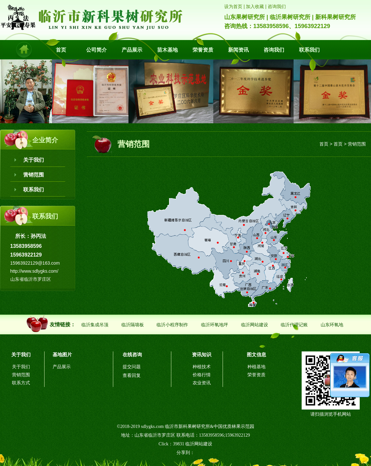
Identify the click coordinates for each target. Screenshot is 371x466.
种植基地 (256, 366)
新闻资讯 (238, 50)
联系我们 (309, 50)
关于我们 (33, 160)
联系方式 (21, 382)
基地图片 (62, 354)
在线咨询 (132, 354)
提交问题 (132, 366)
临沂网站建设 (254, 324)
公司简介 (96, 50)
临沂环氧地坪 (214, 324)
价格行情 (202, 374)
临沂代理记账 (294, 324)
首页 (61, 50)
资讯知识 (201, 354)
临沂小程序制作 (172, 324)
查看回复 (132, 375)
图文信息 (256, 354)
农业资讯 (202, 382)
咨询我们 (274, 50)
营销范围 (33, 174)
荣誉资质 (203, 50)
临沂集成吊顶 (94, 324)
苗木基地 (167, 50)
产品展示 (132, 50)
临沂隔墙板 (132, 324)
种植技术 (202, 366)
